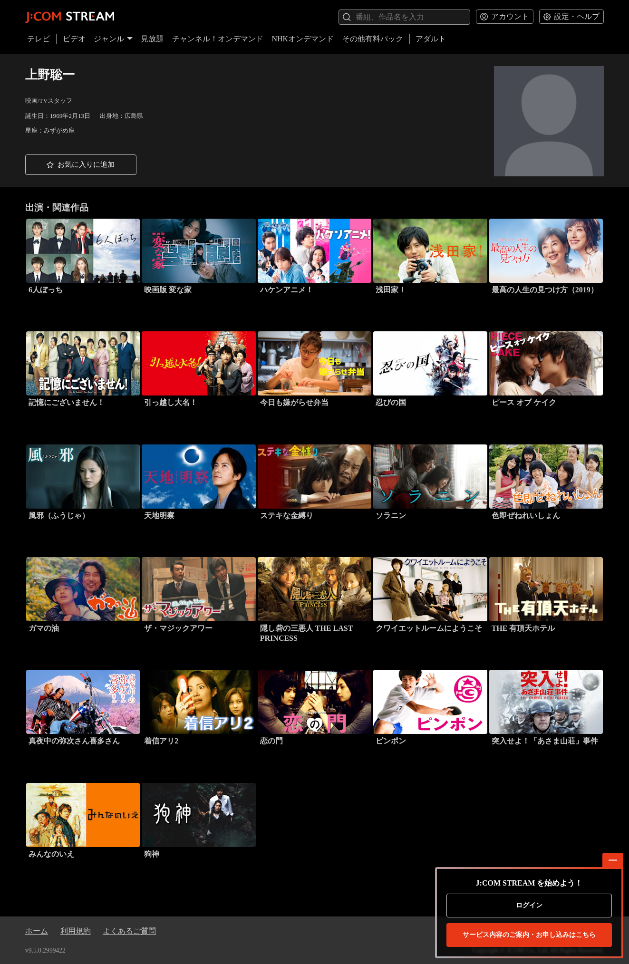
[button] (80, 164)
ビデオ (74, 39)
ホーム (36, 931)
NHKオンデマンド (302, 39)
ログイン (529, 905)
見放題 (152, 39)
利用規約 (75, 931)
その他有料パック (372, 39)
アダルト (431, 39)
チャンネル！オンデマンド (217, 39)
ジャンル (113, 39)
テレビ (38, 39)
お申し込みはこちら (529, 935)
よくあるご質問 (129, 931)
